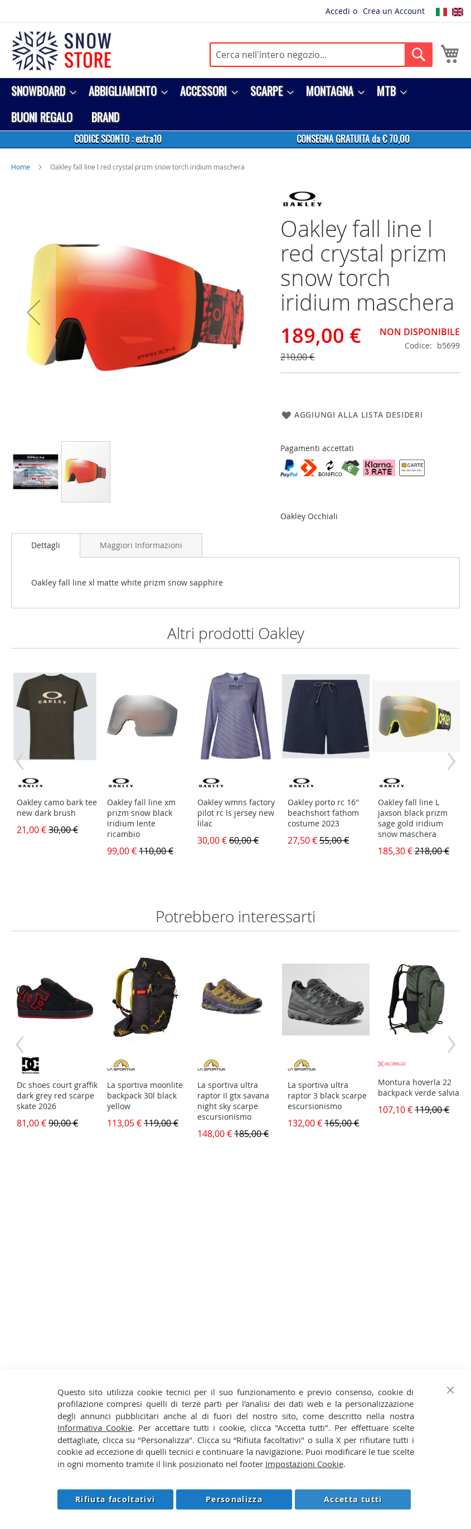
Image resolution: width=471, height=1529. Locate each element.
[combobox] (321, 54)
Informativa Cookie (94, 1427)
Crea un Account (394, 11)
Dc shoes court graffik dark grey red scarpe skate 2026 (57, 1095)
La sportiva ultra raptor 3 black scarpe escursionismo (327, 1095)
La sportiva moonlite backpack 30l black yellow (145, 1095)
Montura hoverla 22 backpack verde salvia (418, 1087)
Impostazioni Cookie (304, 1463)
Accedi (338, 11)
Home (20, 166)
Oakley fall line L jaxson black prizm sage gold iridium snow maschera (413, 818)
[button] (33, 312)
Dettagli (45, 545)
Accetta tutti (353, 1499)
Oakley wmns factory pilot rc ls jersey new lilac (236, 813)
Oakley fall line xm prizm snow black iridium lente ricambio (141, 818)
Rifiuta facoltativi (115, 1499)
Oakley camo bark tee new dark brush (57, 807)
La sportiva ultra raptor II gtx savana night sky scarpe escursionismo (233, 1101)
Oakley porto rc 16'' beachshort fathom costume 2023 (323, 813)
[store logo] (61, 50)
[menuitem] (40, 91)
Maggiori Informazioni (141, 545)
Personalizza (234, 1499)
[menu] (235, 104)
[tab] (45, 545)
